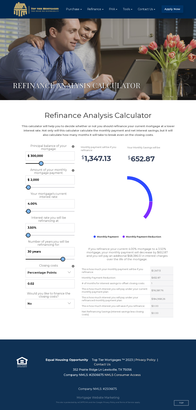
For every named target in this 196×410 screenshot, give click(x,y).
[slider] (41, 163)
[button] (73, 9)
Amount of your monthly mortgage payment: (48, 171)
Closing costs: (48, 265)
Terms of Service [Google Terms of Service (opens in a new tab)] (127, 402)
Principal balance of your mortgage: (48, 147)
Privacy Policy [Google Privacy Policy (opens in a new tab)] (109, 402)
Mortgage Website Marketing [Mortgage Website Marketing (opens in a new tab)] (98, 397)
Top (181, 403)
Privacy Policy (145, 360)
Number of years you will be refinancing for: (48, 243)
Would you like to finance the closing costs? (48, 295)
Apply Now (172, 9)
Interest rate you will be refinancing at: (48, 219)
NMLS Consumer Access (122, 375)
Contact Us (102, 364)
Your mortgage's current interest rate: (48, 195)
